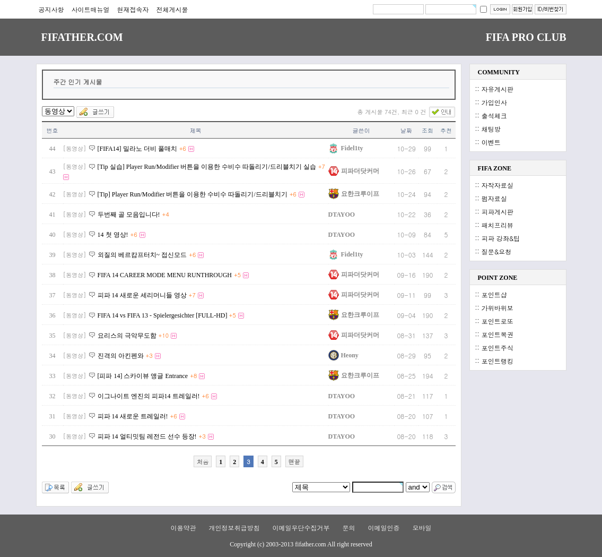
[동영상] (74, 148)
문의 (349, 527)
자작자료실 (497, 185)
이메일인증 (384, 527)
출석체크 (494, 115)
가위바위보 (497, 307)
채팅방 (491, 128)
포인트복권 (497, 334)
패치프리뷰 (497, 224)
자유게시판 (497, 88)
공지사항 (51, 9)
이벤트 (491, 142)
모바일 (422, 527)
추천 (446, 130)
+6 (182, 148)
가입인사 (494, 102)
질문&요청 (497, 251)
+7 (321, 166)
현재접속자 (133, 9)
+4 (165, 214)
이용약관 (183, 527)
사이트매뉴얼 (91, 9)
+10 (164, 335)
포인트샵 (494, 294)
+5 (237, 275)
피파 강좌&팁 (501, 238)
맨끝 (294, 462)
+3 (149, 355)
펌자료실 (494, 198)
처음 (202, 462)
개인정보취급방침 (233, 527)
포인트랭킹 (497, 360)
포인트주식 (497, 347)
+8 (193, 376)
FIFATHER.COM (82, 37)
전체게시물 (172, 9)
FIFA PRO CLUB (526, 37)
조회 (427, 130)
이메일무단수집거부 (300, 527)
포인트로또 (497, 320)
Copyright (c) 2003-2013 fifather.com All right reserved (301, 544)
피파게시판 (497, 211)
